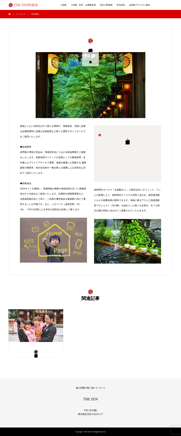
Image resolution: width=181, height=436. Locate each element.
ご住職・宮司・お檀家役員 (83, 5)
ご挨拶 (63, 5)
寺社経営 (121, 5)
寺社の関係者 (106, 5)
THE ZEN (90, 399)
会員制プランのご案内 (139, 5)
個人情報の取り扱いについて (90, 388)
